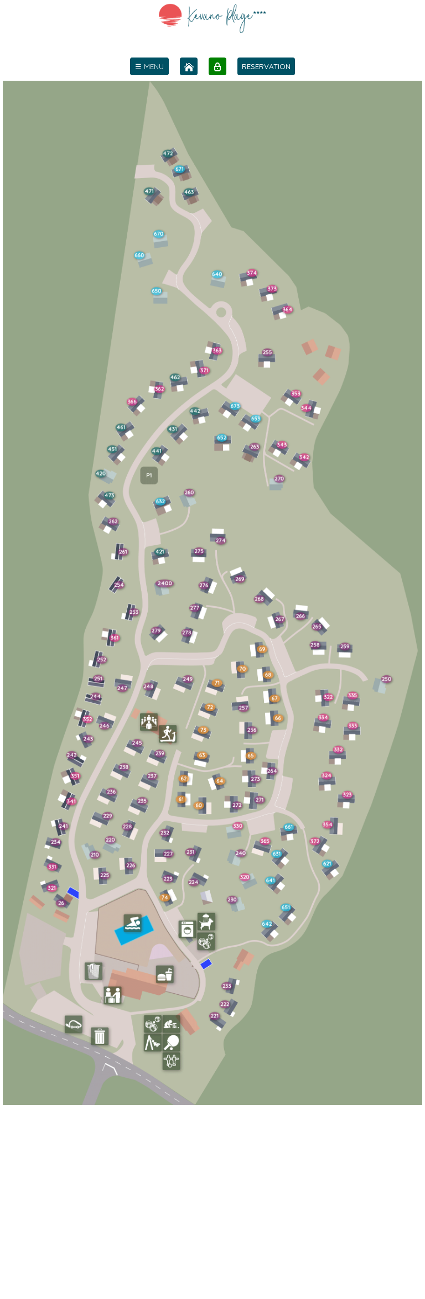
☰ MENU (149, 66)
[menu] (149, 66)
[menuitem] (149, 66)
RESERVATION (266, 66)
